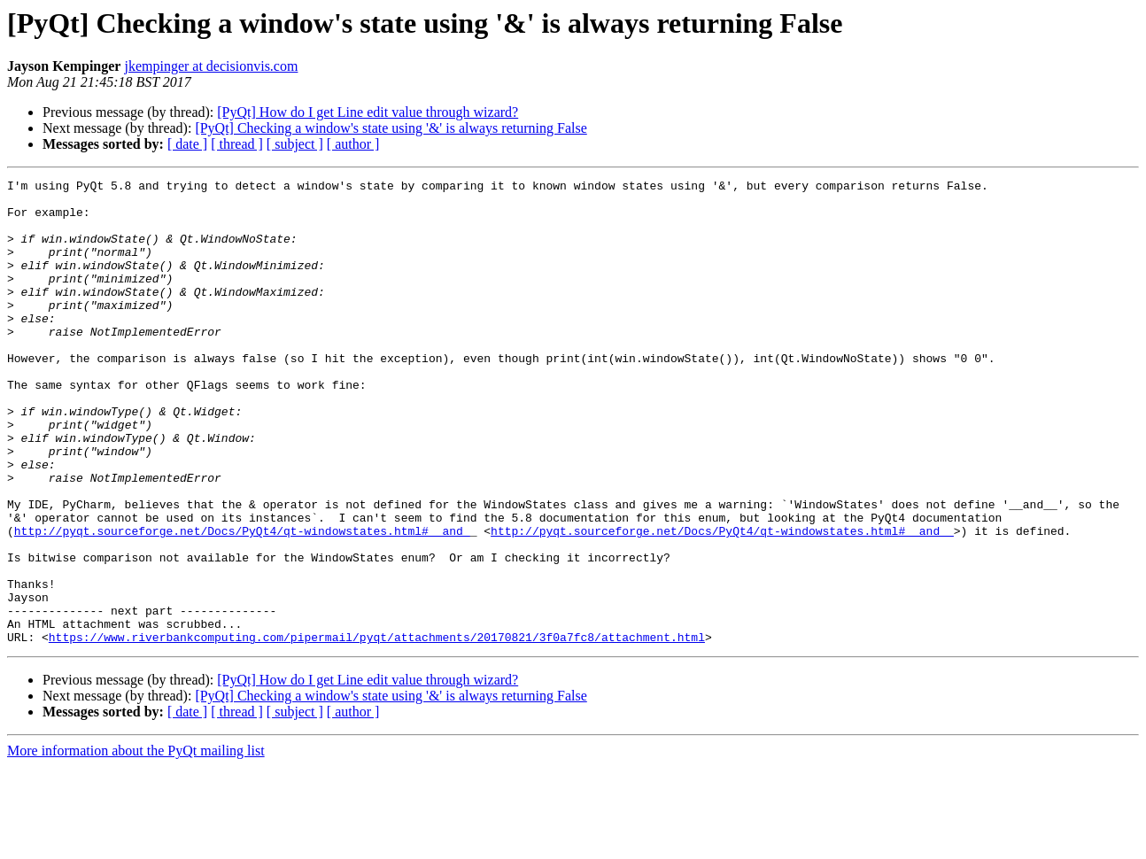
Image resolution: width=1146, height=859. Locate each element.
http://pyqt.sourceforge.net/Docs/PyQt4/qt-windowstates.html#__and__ (722, 602)
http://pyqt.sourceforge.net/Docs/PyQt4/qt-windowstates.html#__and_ (242, 602)
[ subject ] (295, 143)
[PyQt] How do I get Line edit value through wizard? (367, 112)
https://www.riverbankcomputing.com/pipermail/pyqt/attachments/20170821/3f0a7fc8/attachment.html (377, 730)
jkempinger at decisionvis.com (211, 66)
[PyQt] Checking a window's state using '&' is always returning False (390, 127)
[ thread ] (237, 143)
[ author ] (353, 143)
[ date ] (187, 143)
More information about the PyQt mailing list (136, 843)
